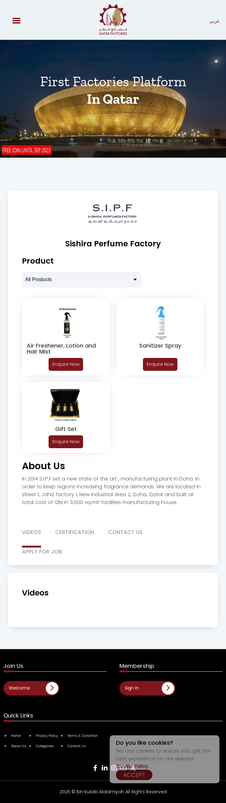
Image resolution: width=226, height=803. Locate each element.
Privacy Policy (44, 735)
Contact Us (73, 745)
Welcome (19, 688)
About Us (15, 745)
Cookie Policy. (132, 766)
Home (13, 735)
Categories (42, 745)
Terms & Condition (79, 735)
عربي (214, 21)
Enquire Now (65, 364)
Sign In (132, 688)
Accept (134, 775)
